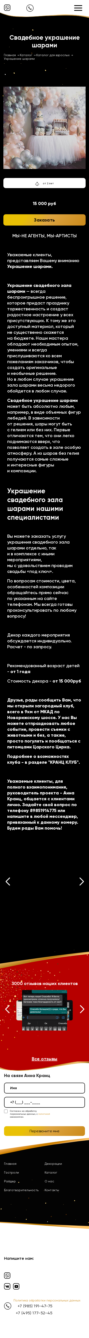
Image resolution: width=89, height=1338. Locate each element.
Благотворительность (21, 1190)
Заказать (44, 220)
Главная (10, 1163)
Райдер (10, 1181)
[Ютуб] (16, 1286)
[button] (8, 883)
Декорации (53, 1163)
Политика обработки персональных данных (47, 1300)
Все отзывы (44, 1058)
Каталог (51, 1172)
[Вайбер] (7, 8)
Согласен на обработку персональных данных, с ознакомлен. (30, 1114)
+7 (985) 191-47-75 (35, 1305)
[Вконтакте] (7, 1286)
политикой (44, 1114)
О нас (49, 1181)
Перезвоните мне (44, 1131)
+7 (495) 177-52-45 (34, 1312)
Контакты (52, 1190)
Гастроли (11, 1172)
